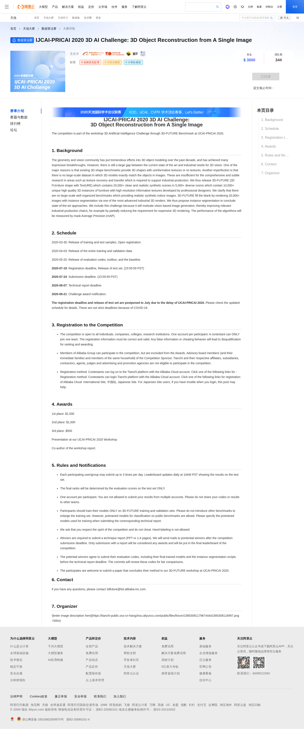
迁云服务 (205, 659)
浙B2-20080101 (107, 709)
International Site (94, 382)
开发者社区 (131, 659)
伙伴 (114, 6)
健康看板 (205, 673)
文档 (250, 6)
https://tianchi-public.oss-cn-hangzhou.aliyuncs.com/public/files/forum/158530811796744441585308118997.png (166, 615)
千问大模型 (55, 646)
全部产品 (92, 646)
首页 (36, 17)
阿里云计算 (139, 705)
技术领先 (16, 659)
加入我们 (120, 696)
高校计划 (168, 659)
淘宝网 (35, 705)
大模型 (43, 6)
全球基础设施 (19, 653)
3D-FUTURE (220, 180)
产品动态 (92, 659)
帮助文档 (130, 653)
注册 (279, 6)
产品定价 (92, 666)
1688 (103, 705)
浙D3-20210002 (164, 709)
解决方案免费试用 (174, 653)
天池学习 (63, 17)
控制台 (269, 6)
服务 (125, 6)
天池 (13, 17)
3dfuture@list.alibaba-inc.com (126, 589)
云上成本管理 (95, 680)
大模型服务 (55, 653)
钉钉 (192, 705)
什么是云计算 (19, 646)
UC (168, 705)
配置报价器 (93, 673)
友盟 (175, 705)
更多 (98, 17)
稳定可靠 (16, 666)
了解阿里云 (139, 6)
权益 (81, 6)
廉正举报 (61, 696)
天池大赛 (48, 17)
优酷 (184, 705)
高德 (161, 705)
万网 (152, 705)
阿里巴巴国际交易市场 (83, 705)
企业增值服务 (208, 653)
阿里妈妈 (115, 705)
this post (223, 382)
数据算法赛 (49, 28)
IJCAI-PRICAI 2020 (210, 133)
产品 (55, 6)
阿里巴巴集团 (19, 705)
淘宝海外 (226, 705)
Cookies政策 (38, 696)
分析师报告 (18, 680)
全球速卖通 (58, 705)
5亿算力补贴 (170, 666)
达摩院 (213, 705)
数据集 (76, 17)
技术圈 (88, 17)
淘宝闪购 (254, 705)
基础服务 (205, 646)
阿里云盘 (240, 705)
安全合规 (16, 673)
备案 (259, 6)
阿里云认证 (131, 673)
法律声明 (16, 696)
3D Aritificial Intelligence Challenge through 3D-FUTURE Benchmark (149, 133)
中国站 (111, 382)
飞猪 (127, 705)
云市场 (102, 6)
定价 (91, 6)
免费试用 (92, 653)
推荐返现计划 (171, 673)
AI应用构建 (55, 659)
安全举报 (80, 696)
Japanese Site (127, 382)
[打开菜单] (7, 7)
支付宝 (201, 705)
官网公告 (205, 666)
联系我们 (100, 696)
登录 (294, 6)
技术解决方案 (133, 646)
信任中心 (205, 680)
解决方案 (68, 6)
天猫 (45, 705)
